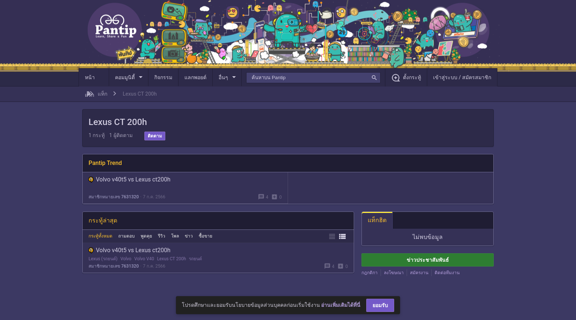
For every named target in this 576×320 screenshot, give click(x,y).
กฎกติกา (369, 272)
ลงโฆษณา (394, 272)
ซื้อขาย (205, 236)
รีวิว (161, 236)
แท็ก (102, 94)
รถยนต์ (195, 258)
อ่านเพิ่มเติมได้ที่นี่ (340, 305)
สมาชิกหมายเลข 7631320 (114, 196)
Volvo (126, 258)
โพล (175, 236)
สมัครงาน (419, 272)
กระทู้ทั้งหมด (100, 236)
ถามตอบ (126, 236)
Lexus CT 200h (171, 258)
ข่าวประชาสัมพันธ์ (428, 260)
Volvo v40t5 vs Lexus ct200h (129, 179)
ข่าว (189, 236)
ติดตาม (155, 136)
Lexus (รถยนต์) (103, 258)
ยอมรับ (380, 305)
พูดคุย (146, 236)
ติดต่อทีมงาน (447, 272)
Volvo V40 (144, 258)
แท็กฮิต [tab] (377, 220)
